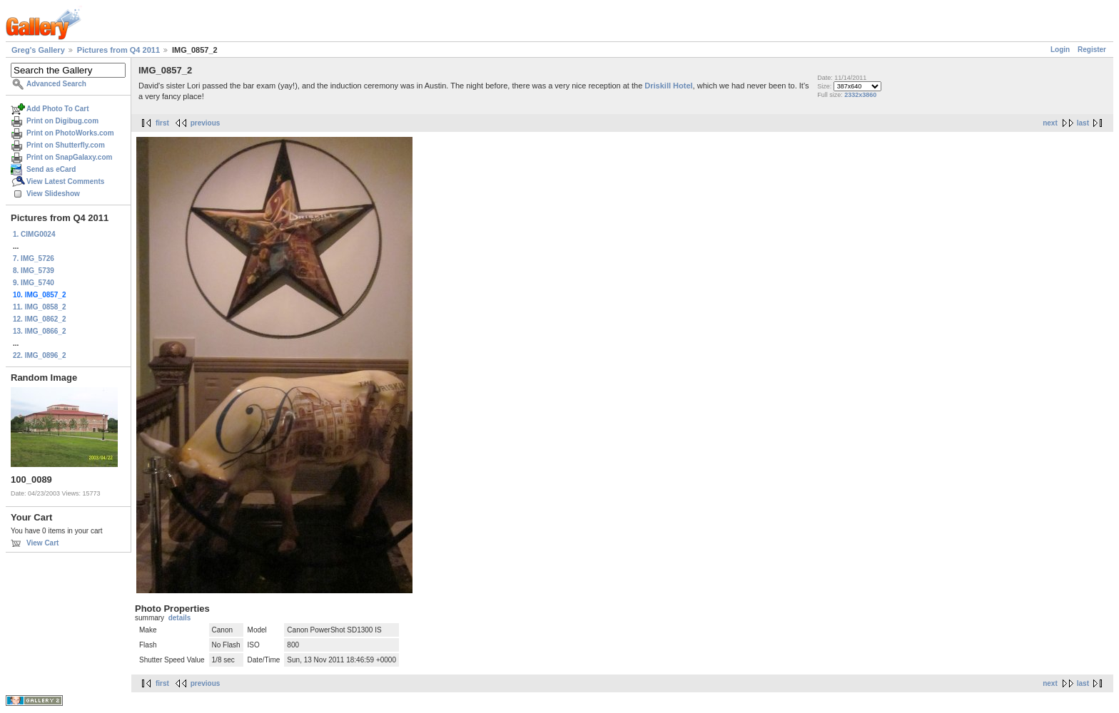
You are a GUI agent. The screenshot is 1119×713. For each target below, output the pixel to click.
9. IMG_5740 (33, 283)
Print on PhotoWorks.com (70, 133)
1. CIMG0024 (34, 234)
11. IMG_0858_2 (39, 307)
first (162, 123)
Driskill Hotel (668, 85)
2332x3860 (860, 94)
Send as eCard (51, 169)
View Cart (42, 543)
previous (206, 123)
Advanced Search (56, 84)
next (1050, 123)
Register (1092, 49)
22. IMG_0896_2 (39, 355)
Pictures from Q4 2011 (118, 50)
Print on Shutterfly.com (65, 145)
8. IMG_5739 (33, 271)
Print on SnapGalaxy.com (69, 157)
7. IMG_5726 (33, 258)
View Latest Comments (65, 181)
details (179, 618)
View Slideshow (53, 194)
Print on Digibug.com (62, 121)
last (1083, 123)
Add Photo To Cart (57, 109)
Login (1060, 49)
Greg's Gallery (38, 50)
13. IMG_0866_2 (39, 331)
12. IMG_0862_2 (39, 319)
